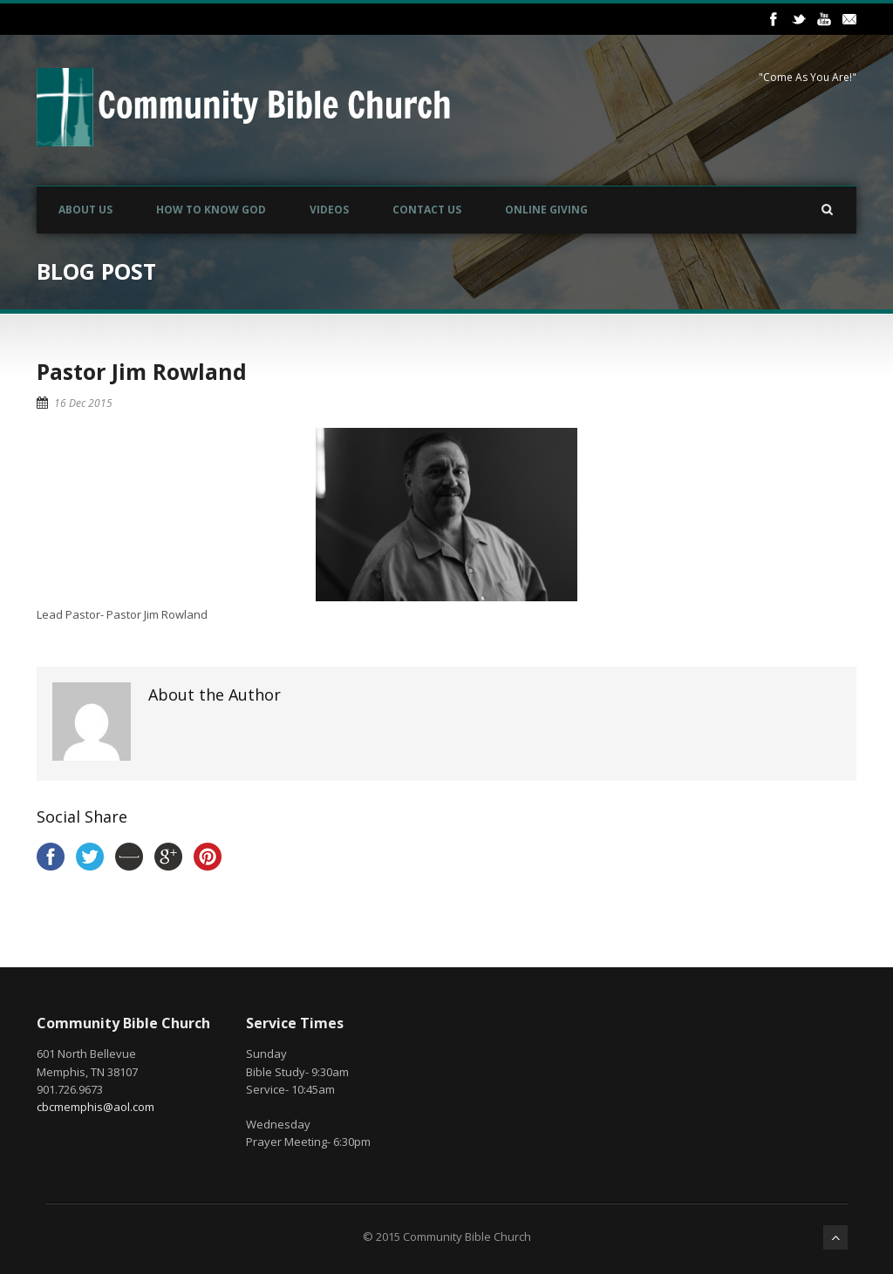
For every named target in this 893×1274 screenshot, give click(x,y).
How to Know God (211, 209)
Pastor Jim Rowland (142, 371)
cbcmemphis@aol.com (95, 1107)
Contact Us (426, 209)
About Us (85, 209)
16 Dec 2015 (83, 403)
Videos (329, 209)
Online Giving (546, 209)
